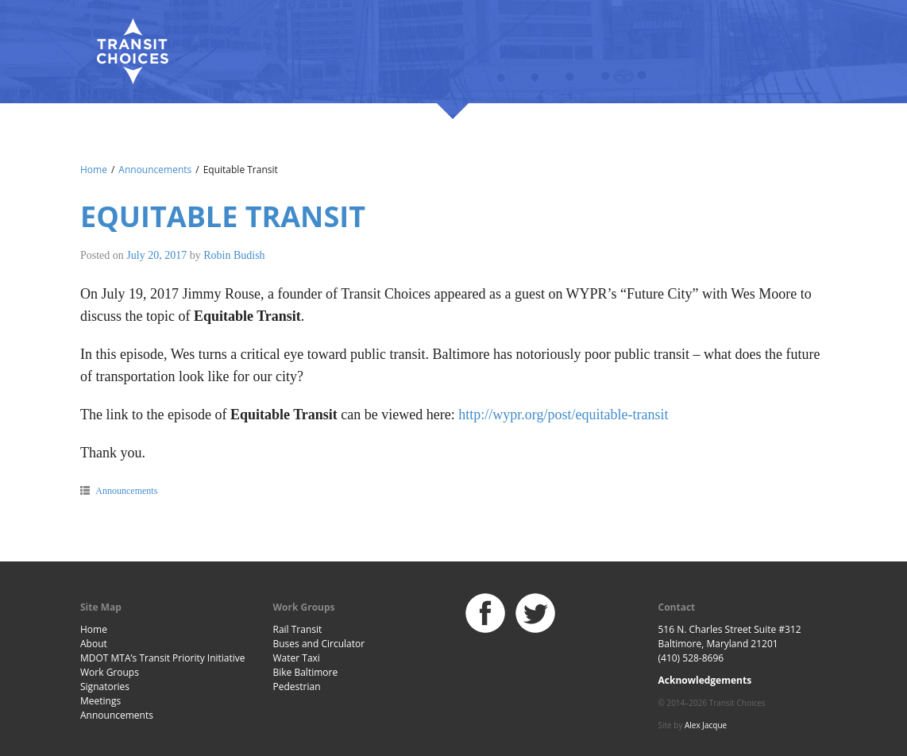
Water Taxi (296, 658)
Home (93, 169)
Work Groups (109, 672)
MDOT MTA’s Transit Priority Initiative (162, 658)
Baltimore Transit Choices (131, 51)
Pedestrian (297, 686)
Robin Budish (233, 255)
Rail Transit (297, 629)
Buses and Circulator (319, 643)
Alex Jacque (706, 725)
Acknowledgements (705, 680)
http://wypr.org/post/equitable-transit (563, 414)
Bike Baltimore (305, 672)
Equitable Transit (222, 216)
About (93, 643)
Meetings (100, 701)
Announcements (154, 169)
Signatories (104, 686)
